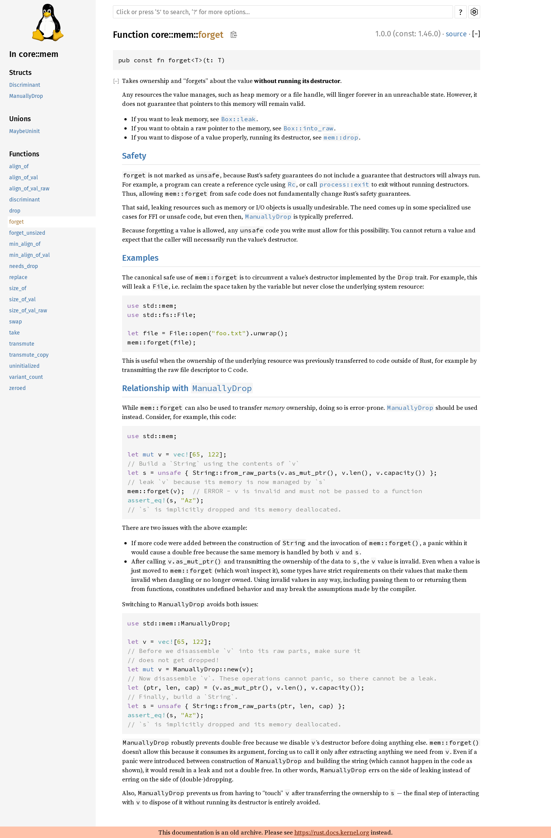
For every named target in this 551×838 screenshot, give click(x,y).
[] (476, 34)
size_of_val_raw (28, 310)
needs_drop (23, 266)
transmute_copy (29, 355)
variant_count (26, 377)
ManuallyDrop (26, 96)
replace (18, 277)
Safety (134, 156)
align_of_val (23, 177)
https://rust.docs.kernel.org (331, 832)
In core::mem (34, 54)
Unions (20, 119)
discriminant (24, 200)
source (456, 34)
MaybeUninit (24, 131)
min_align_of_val (29, 255)
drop (14, 211)
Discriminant (24, 85)
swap (15, 321)
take (14, 333)
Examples (140, 258)
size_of (17, 288)
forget (16, 222)
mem (183, 34)
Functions (24, 154)
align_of (19, 166)
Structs (20, 72)
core (160, 34)
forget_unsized (27, 233)
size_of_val (22, 299)
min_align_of (25, 244)
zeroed (17, 388)
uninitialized (24, 366)
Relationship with (187, 388)
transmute (21, 344)
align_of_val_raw (29, 188)
